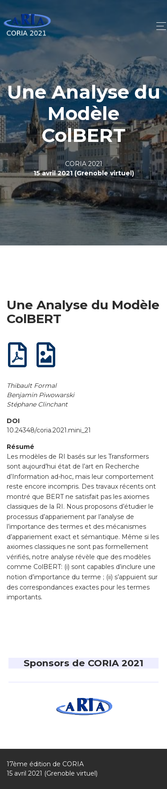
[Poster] (46, 358)
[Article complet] (18, 358)
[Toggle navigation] (159, 26)
